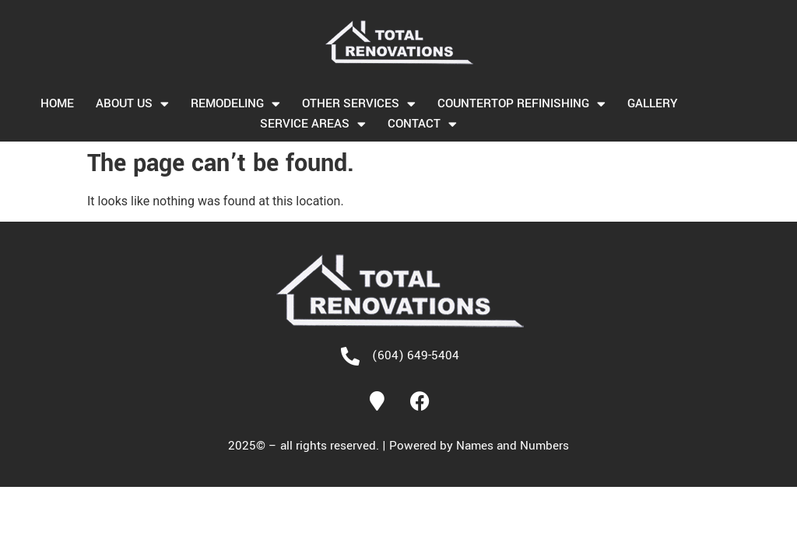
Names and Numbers (512, 445)
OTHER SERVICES (359, 103)
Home (57, 103)
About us (132, 103)
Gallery (652, 103)
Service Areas (313, 124)
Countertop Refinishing (521, 103)
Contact (422, 124)
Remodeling (235, 103)
